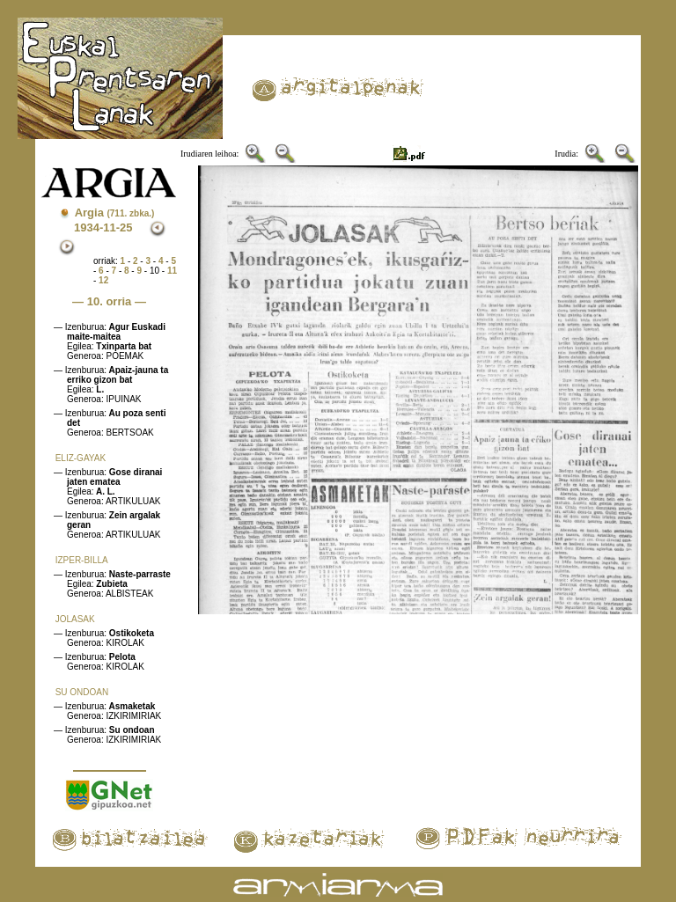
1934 (86, 227)
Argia (115, 212)
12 (103, 280)
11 (172, 270)
